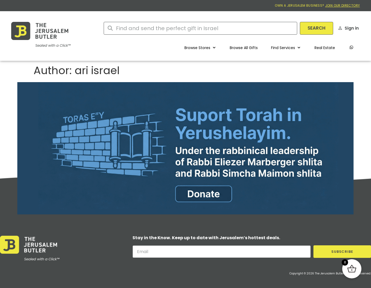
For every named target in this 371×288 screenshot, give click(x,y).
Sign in (352, 28)
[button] (200, 47)
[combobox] (200, 28)
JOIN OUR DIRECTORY (342, 5)
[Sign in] (340, 28)
